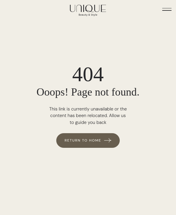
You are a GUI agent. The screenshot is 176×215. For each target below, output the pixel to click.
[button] (167, 9)
